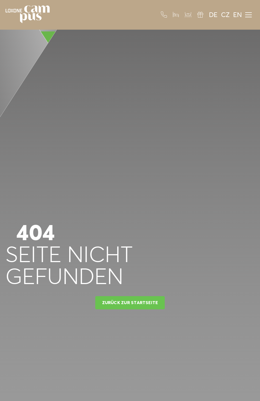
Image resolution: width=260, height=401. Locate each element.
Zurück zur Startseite (130, 302)
